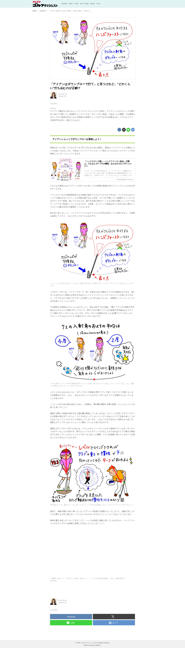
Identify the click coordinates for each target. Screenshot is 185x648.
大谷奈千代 (62, 96)
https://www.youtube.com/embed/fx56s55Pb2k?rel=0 (92, 553)
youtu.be (53, 581)
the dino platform (95, 645)
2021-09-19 (62, 94)
